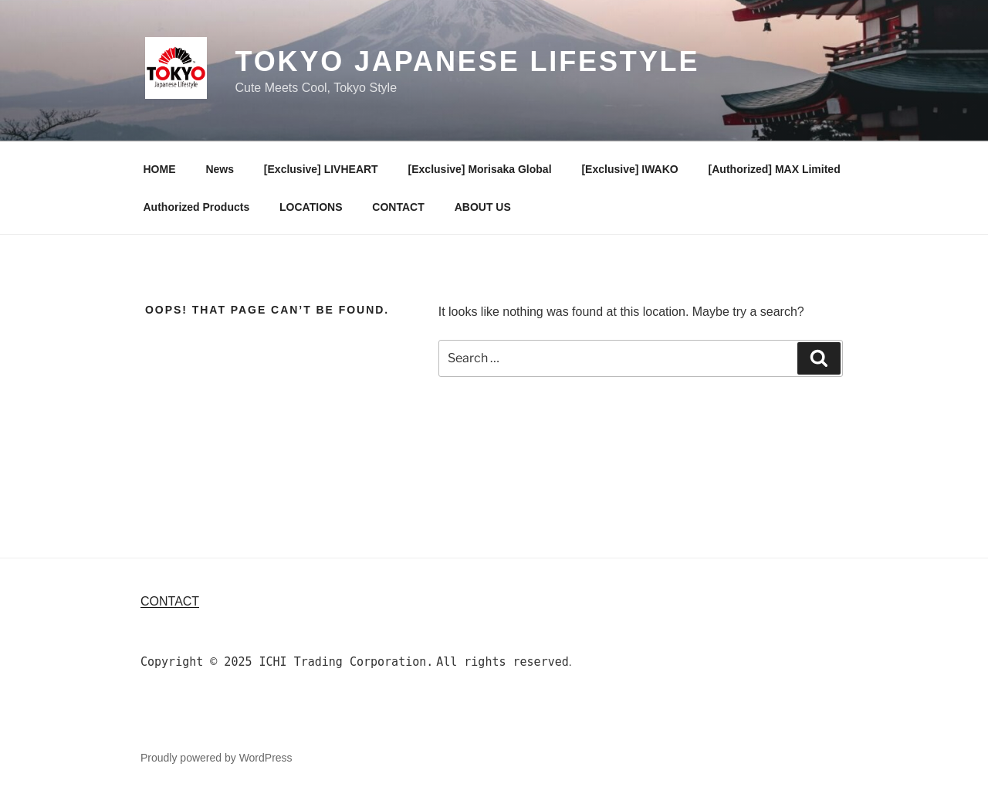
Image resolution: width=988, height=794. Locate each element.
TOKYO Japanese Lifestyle (467, 61)
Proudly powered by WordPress (216, 758)
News (219, 169)
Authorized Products (197, 207)
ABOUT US (483, 207)
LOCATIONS (310, 207)
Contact (169, 601)
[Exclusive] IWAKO (629, 169)
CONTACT (398, 207)
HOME (160, 169)
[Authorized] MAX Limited (775, 169)
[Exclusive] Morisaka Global (480, 169)
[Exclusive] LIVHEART (321, 169)
